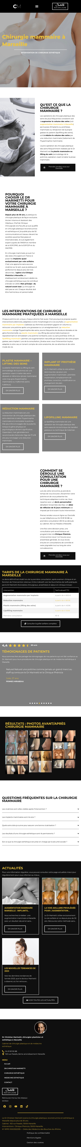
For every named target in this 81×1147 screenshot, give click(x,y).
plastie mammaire (29, 333)
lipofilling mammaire (11, 339)
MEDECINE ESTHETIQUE (14, 1078)
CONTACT (8, 1082)
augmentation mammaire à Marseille (56, 124)
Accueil (7, 1064)
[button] (36, 6)
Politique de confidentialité (38, 1133)
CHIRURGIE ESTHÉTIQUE (14, 1073)
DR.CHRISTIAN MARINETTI (15, 1068)
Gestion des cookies (35, 1143)
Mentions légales (34, 1138)
